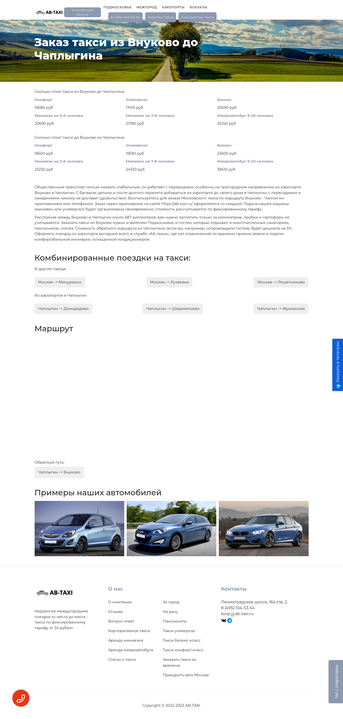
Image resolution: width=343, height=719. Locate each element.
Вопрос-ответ (121, 621)
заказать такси (161, 17)
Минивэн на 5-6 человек (59, 115)
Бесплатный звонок (82, 12)
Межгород (147, 7)
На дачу (170, 611)
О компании (120, 601)
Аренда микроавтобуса (130, 649)
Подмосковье (117, 7)
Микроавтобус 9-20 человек (245, 115)
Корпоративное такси (129, 630)
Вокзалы (198, 7)
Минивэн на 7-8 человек (150, 115)
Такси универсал (179, 630)
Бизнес (224, 99)
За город (171, 601)
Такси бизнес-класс (182, 640)
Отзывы (115, 611)
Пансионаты (175, 621)
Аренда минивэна (125, 640)
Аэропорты (173, 7)
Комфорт (44, 99)
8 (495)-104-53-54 (125, 17)
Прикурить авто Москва (186, 674)
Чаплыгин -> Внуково (59, 471)
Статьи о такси (122, 659)
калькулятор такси (197, 17)
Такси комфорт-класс (183, 649)
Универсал (137, 99)
